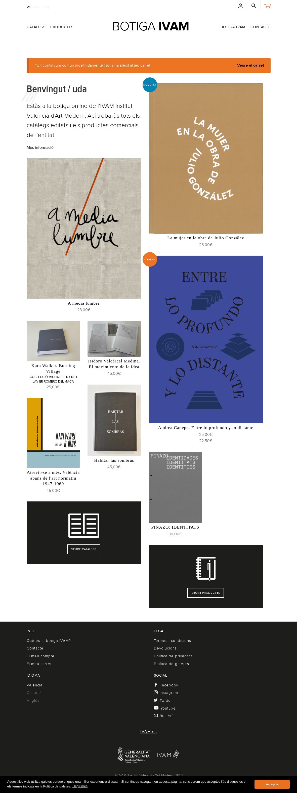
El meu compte (41, 656)
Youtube (165, 708)
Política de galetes (171, 664)
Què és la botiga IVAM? (49, 641)
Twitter (163, 700)
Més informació (40, 147)
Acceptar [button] (272, 784)
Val (29, 7)
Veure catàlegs (84, 549)
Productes (61, 27)
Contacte (260, 27)
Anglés (33, 700)
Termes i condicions (172, 641)
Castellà (34, 693)
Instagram (166, 693)
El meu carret (39, 664)
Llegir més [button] (80, 786)
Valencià (35, 685)
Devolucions (165, 648)
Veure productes (205, 592)
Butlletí (163, 716)
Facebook (166, 685)
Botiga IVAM (233, 27)
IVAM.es (148, 731)
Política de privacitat (173, 656)
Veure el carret (250, 65)
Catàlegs (36, 27)
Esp (37, 7)
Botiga (150, 26)
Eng (46, 7)
